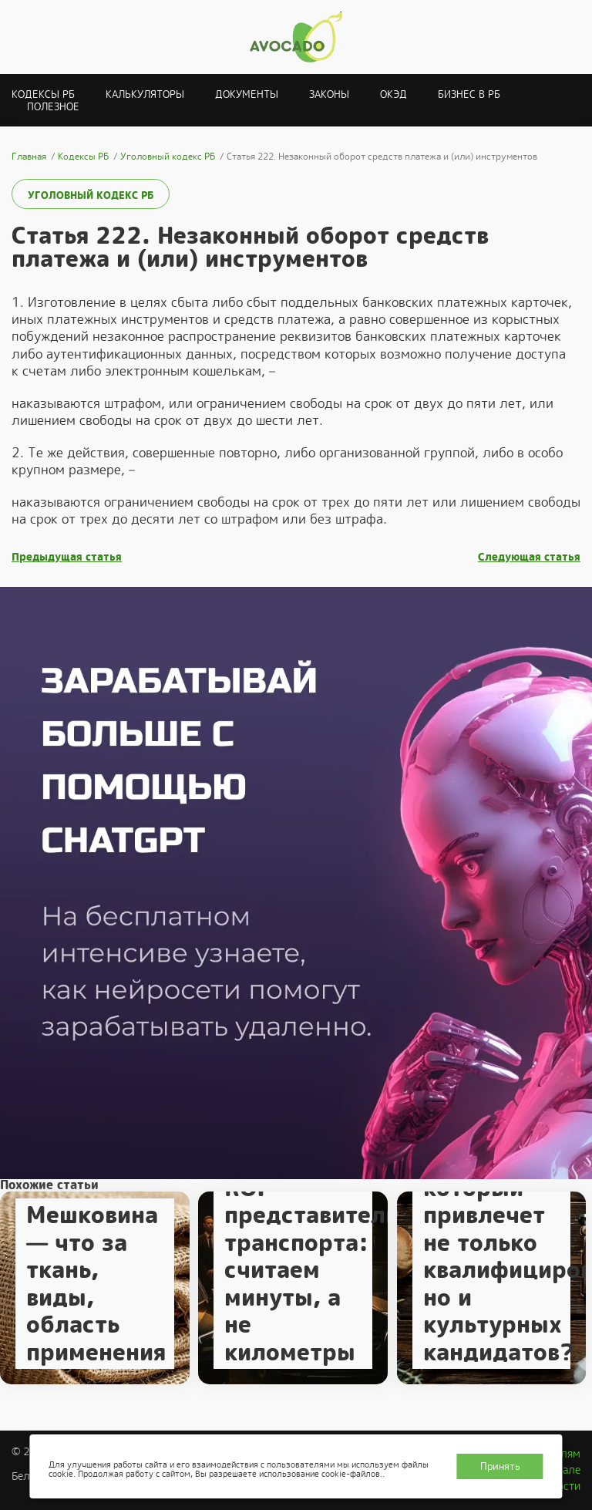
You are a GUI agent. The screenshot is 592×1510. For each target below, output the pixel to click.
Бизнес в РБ (469, 94)
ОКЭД (393, 94)
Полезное (53, 106)
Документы (246, 94)
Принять (500, 1466)
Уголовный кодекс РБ (90, 195)
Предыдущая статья (67, 557)
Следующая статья (529, 557)
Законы (329, 94)
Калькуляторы (145, 94)
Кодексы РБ (43, 94)
